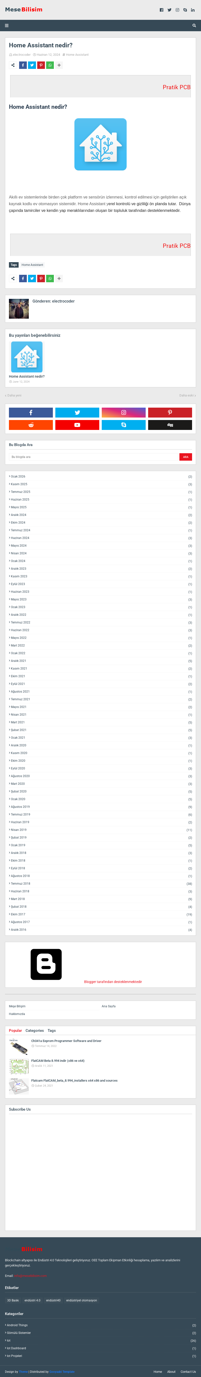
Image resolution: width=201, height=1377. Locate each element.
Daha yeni (14, 394)
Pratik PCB (177, 87)
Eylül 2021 (101, 683)
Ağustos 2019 (101, 806)
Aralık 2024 (101, 514)
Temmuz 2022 (101, 621)
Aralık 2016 (101, 928)
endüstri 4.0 (32, 1299)
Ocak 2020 (101, 798)
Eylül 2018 (101, 867)
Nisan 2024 (101, 552)
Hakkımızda (17, 1013)
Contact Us (188, 1371)
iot (101, 1340)
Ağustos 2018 (101, 875)
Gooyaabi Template (61, 1371)
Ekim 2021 (101, 675)
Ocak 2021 (101, 737)
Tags (52, 1029)
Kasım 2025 (101, 483)
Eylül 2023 (101, 583)
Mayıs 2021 (101, 706)
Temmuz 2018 (101, 883)
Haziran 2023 (101, 591)
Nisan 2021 (101, 714)
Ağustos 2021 (101, 691)
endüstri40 (53, 1299)
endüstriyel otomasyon (81, 1299)
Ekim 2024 (101, 522)
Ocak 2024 (101, 560)
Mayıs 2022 (101, 637)
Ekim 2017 (101, 913)
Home (158, 1371)
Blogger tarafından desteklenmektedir (75, 981)
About (171, 1371)
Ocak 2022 (101, 652)
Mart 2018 (101, 898)
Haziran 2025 (101, 499)
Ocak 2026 (101, 476)
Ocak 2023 (101, 606)
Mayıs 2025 (101, 506)
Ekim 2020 (101, 760)
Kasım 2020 (101, 752)
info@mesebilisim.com (30, 1275)
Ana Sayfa (109, 1005)
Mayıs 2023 (101, 598)
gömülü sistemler (101, 1332)
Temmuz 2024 (101, 529)
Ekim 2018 (101, 860)
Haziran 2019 (101, 821)
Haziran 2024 (101, 537)
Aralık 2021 (101, 660)
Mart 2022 (101, 644)
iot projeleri (101, 1355)
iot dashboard (101, 1347)
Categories (35, 1029)
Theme (23, 1371)
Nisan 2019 (101, 829)
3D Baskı (13, 1299)
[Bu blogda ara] (93, 456)
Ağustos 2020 (101, 775)
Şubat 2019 (101, 837)
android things (101, 1324)
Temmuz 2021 (101, 698)
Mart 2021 (101, 721)
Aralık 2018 (101, 852)
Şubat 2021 (101, 729)
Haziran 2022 (101, 629)
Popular (15, 1029)
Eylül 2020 (101, 767)
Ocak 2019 (101, 844)
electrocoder (22, 54)
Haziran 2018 (101, 890)
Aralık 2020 (101, 744)
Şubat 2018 (101, 906)
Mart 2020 (101, 783)
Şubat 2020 (101, 790)
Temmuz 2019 (101, 813)
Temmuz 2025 (101, 491)
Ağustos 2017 (101, 921)
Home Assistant (77, 54)
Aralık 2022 (101, 614)
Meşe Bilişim (17, 1005)
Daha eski (186, 394)
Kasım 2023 (101, 575)
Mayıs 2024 (101, 545)
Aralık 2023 (101, 568)
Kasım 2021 (101, 668)
